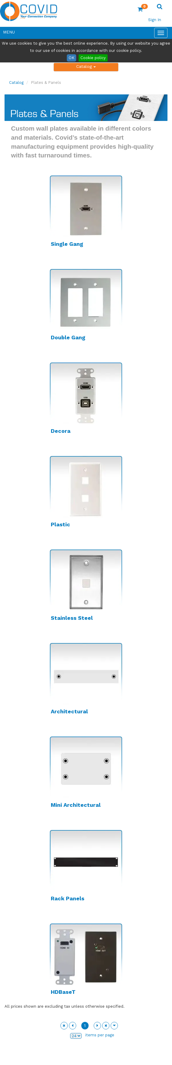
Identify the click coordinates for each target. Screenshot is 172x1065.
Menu (9, 32)
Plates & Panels (46, 82)
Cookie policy (93, 57)
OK (71, 57)
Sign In (154, 19)
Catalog (86, 66)
